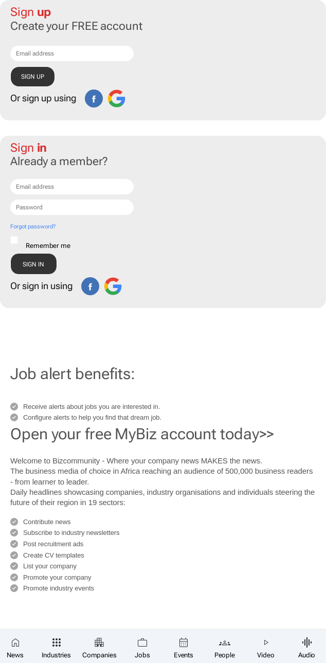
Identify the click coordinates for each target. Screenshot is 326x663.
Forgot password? (32, 226)
